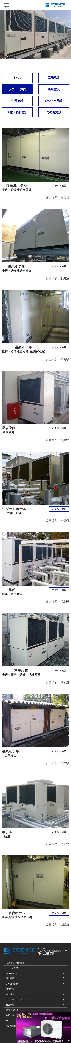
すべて (17, 77)
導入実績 (10, 978)
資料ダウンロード (14, 1010)
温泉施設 (54, 89)
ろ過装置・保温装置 (15, 963)
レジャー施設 (54, 100)
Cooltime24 (11, 973)
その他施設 (53, 112)
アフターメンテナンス (16, 999)
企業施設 (17, 100)
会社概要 (10, 994)
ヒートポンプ (12, 968)
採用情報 (10, 989)
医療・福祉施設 (17, 112)
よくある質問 (12, 983)
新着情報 (10, 1005)
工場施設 (54, 77)
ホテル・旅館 (17, 89)
